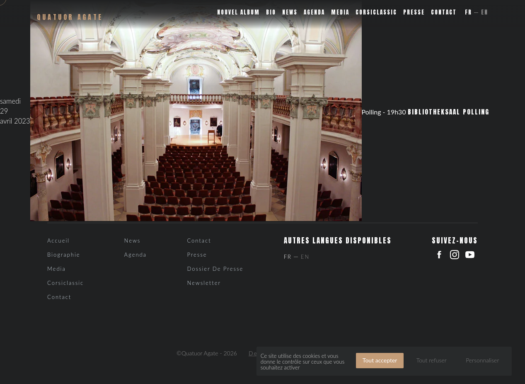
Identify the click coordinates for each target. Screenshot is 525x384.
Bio (271, 12)
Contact (444, 12)
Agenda (314, 12)
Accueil (58, 240)
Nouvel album (238, 12)
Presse (414, 12)
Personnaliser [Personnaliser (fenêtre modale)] (482, 360)
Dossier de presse (215, 268)
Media (340, 12)
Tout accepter (380, 360)
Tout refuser (431, 360)
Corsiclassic (376, 12)
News (290, 12)
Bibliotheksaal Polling (448, 112)
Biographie (63, 254)
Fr (468, 12)
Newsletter (204, 282)
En (484, 12)
